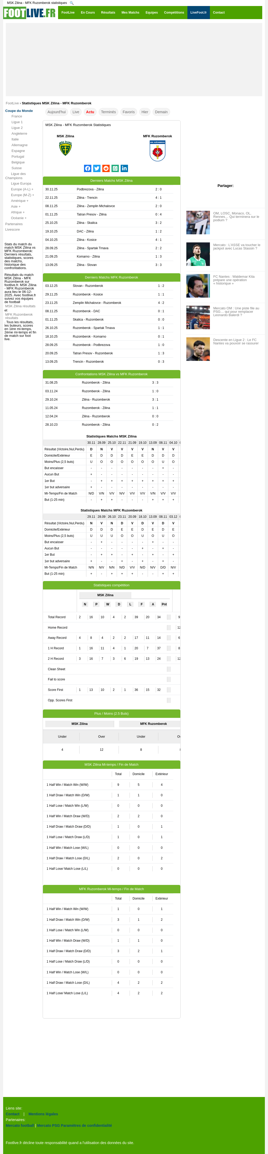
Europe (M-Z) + (19, 195)
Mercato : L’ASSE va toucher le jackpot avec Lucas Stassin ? (236, 246)
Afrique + (15, 212)
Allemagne (16, 145)
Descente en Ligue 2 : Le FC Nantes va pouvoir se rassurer (236, 341)
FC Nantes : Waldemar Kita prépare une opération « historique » (234, 280)
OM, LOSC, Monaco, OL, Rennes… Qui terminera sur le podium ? (236, 216)
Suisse (13, 168)
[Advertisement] (134, 59)
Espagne (15, 151)
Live (75, 112)
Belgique (15, 162)
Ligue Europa (18, 183)
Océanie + (16, 218)
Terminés (108, 112)
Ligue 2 (14, 128)
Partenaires (14, 224)
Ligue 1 (14, 122)
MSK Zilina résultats (20, 306)
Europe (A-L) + (19, 189)
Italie (12, 139)
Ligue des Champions (15, 176)
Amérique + (17, 201)
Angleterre (16, 134)
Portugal (14, 157)
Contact (12, 1114)
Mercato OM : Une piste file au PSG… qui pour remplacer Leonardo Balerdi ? (236, 311)
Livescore (12, 229)
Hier (145, 112)
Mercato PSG (48, 1125)
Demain (161, 112)
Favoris (129, 112)
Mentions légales (43, 1114)
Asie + (13, 206)
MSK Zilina (65, 136)
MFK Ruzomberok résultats (19, 316)
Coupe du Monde (19, 111)
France (13, 116)
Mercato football (20, 1125)
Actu (90, 112)
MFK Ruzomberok (157, 136)
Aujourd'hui (57, 112)
